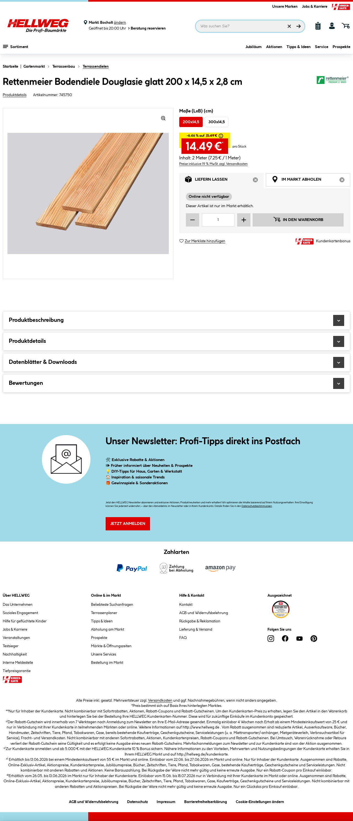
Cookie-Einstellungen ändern (260, 801)
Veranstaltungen (16, 638)
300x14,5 (216, 122)
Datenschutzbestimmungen (257, 506)
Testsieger (10, 646)
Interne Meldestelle (18, 662)
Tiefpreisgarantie (17, 671)
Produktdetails (14, 95)
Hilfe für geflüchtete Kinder (25, 621)
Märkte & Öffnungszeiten (111, 646)
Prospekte (341, 49)
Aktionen (274, 49)
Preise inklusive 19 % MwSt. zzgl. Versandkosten (213, 163)
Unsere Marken (285, 6)
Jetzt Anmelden (127, 524)
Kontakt (185, 604)
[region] (88, 193)
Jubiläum (253, 49)
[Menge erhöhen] (243, 220)
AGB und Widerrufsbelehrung (203, 613)
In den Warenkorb (298, 219)
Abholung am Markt (107, 629)
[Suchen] (298, 26)
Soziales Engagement (20, 613)
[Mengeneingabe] (218, 220)
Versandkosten (160, 700)
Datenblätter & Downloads (176, 362)
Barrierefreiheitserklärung (205, 801)
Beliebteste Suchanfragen (112, 604)
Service (321, 49)
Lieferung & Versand (195, 629)
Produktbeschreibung (176, 320)
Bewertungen (176, 383)
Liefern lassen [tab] (224, 181)
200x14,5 (191, 122)
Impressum (166, 801)
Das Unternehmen (18, 604)
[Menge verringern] (192, 220)
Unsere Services (103, 654)
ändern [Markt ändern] (120, 22)
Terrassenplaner (104, 613)
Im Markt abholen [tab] (311, 181)
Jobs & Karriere (314, 6)
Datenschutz (137, 801)
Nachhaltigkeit (15, 654)
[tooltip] (221, 136)
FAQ (183, 638)
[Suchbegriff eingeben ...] (250, 26)
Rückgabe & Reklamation (199, 621)
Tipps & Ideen (299, 49)
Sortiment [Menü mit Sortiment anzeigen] (15, 48)
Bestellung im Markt (107, 662)
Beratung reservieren (146, 28)
